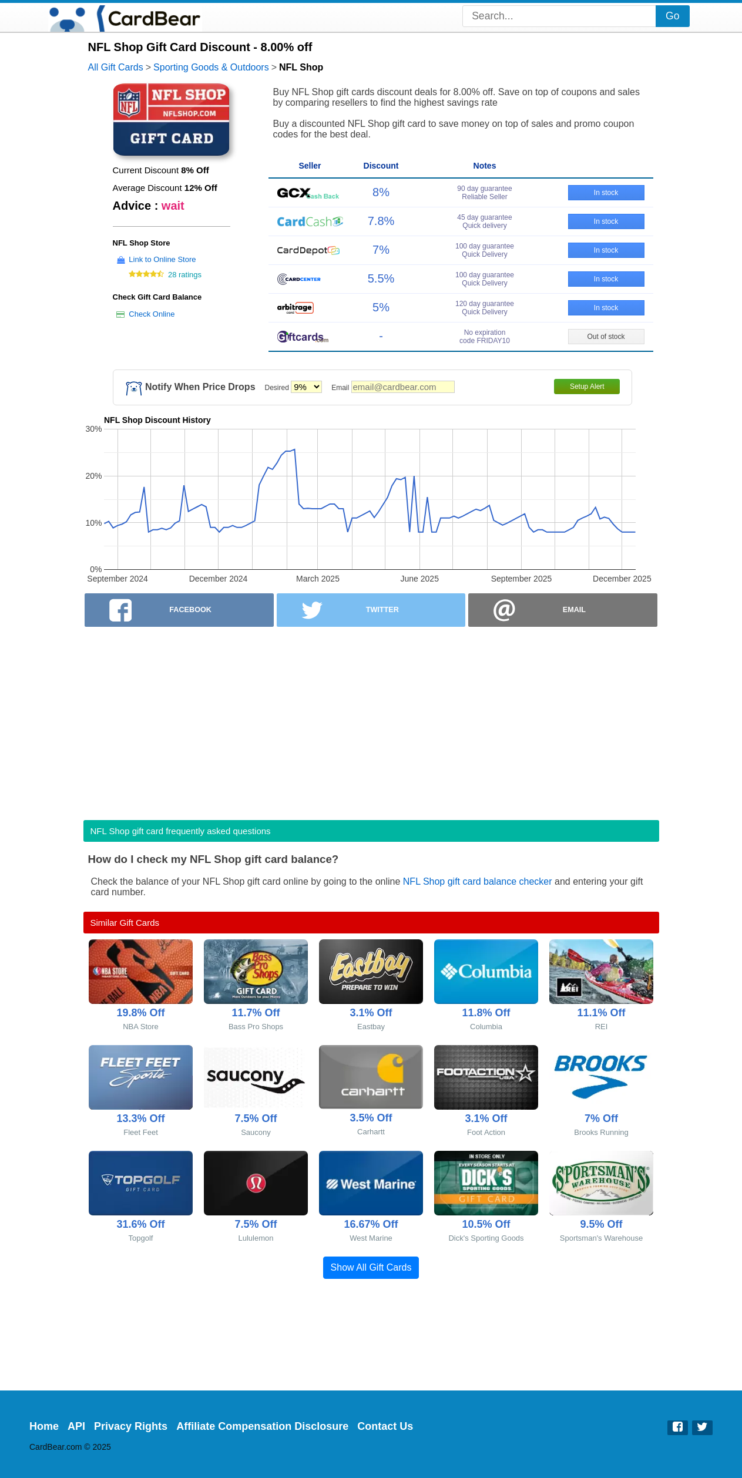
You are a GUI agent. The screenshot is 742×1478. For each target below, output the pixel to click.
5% (381, 307)
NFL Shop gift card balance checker (477, 881)
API (76, 1426)
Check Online (151, 314)
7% (381, 249)
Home (44, 1426)
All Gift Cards (115, 67)
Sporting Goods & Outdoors (211, 67)
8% (381, 192)
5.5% (381, 278)
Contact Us (385, 1426)
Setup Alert (587, 386)
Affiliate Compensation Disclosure (262, 1426)
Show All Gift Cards (371, 1267)
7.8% (381, 220)
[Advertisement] (371, 719)
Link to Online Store (162, 259)
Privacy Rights (130, 1426)
